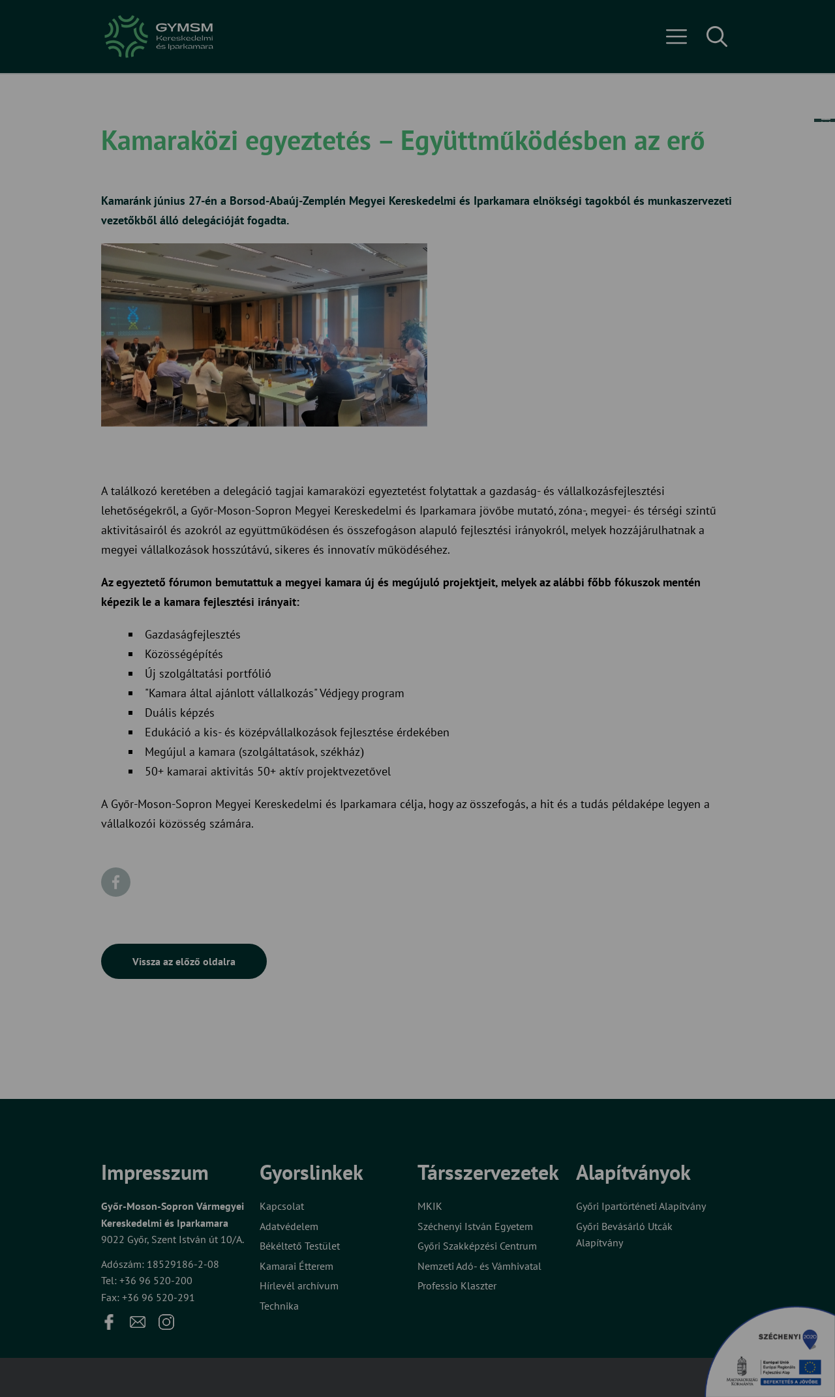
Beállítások (468, 747)
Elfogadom (364, 747)
